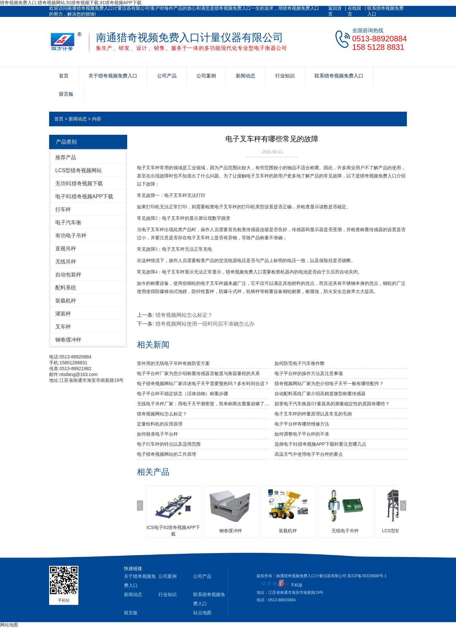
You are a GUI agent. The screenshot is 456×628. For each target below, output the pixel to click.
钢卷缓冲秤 (68, 339)
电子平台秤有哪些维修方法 (302, 423)
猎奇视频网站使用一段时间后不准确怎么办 (204, 324)
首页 (64, 75)
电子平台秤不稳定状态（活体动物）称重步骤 (182, 393)
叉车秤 (63, 326)
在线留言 (354, 11)
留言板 (66, 94)
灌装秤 (63, 313)
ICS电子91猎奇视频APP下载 (173, 531)
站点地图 (202, 612)
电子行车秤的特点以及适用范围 (169, 444)
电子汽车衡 (68, 222)
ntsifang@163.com (79, 374)
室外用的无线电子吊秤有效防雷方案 (173, 363)
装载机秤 (65, 300)
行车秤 (63, 209)
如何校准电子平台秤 (157, 434)
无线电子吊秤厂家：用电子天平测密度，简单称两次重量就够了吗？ (203, 403)
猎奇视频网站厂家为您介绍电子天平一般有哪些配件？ (329, 383)
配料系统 (65, 287)
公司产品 (167, 75)
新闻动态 (245, 75)
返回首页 (335, 11)
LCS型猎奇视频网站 (78, 170)
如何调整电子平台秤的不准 (302, 434)
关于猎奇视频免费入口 (112, 75)
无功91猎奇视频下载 (79, 183)
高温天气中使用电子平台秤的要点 (309, 454)
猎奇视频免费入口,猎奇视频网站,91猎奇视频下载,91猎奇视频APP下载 (70, 2)
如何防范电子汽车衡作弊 (300, 363)
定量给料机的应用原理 (159, 423)
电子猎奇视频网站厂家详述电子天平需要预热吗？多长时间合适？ (203, 383)
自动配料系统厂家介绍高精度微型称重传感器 (320, 393)
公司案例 (206, 75)
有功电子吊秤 (71, 235)
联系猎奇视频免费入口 (385, 11)
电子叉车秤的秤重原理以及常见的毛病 (313, 413)
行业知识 (285, 75)
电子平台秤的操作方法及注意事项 (309, 373)
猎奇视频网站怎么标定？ (184, 315)
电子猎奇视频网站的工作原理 (166, 454)
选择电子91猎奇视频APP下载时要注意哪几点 (320, 444)
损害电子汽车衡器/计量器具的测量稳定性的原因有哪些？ (332, 403)
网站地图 (9, 624)
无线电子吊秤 (345, 530)
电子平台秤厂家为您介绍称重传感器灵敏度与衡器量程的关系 (198, 373)
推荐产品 (65, 157)
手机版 (296, 585)
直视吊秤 (65, 248)
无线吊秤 (65, 261)
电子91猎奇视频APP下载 (84, 196)
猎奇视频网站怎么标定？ (162, 413)
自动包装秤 (68, 274)
